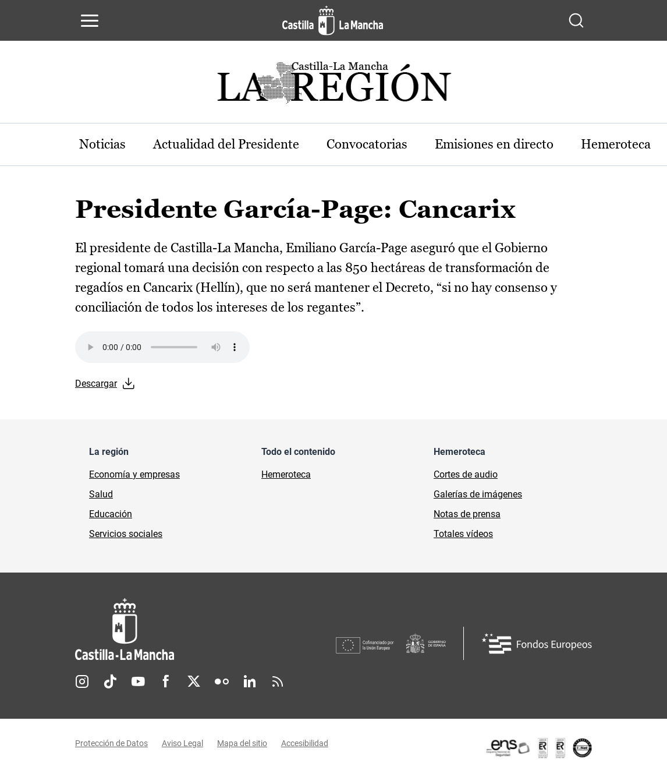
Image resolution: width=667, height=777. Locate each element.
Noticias (103, 144)
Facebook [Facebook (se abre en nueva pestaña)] (166, 681)
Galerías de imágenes (478, 494)
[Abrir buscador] (576, 20)
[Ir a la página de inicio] (332, 20)
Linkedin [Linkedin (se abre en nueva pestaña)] (250, 681)
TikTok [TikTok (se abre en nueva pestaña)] (110, 681)
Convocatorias (368, 144)
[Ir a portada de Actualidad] (333, 85)
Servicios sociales (125, 533)
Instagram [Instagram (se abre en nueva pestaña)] (82, 681)
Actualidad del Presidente (227, 144)
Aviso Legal (182, 743)
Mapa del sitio (242, 743)
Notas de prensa (467, 514)
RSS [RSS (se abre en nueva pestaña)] (278, 681)
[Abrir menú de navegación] (89, 20)
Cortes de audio (466, 474)
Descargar (96, 384)
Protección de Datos (111, 743)
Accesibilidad (304, 743)
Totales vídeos (463, 533)
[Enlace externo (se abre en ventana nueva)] (538, 747)
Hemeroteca (286, 474)
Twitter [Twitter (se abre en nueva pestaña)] (194, 681)
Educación (110, 514)
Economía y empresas (134, 474)
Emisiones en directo (496, 144)
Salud (101, 494)
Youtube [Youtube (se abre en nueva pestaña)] (138, 681)
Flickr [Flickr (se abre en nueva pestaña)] (222, 681)
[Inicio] (205, 629)
